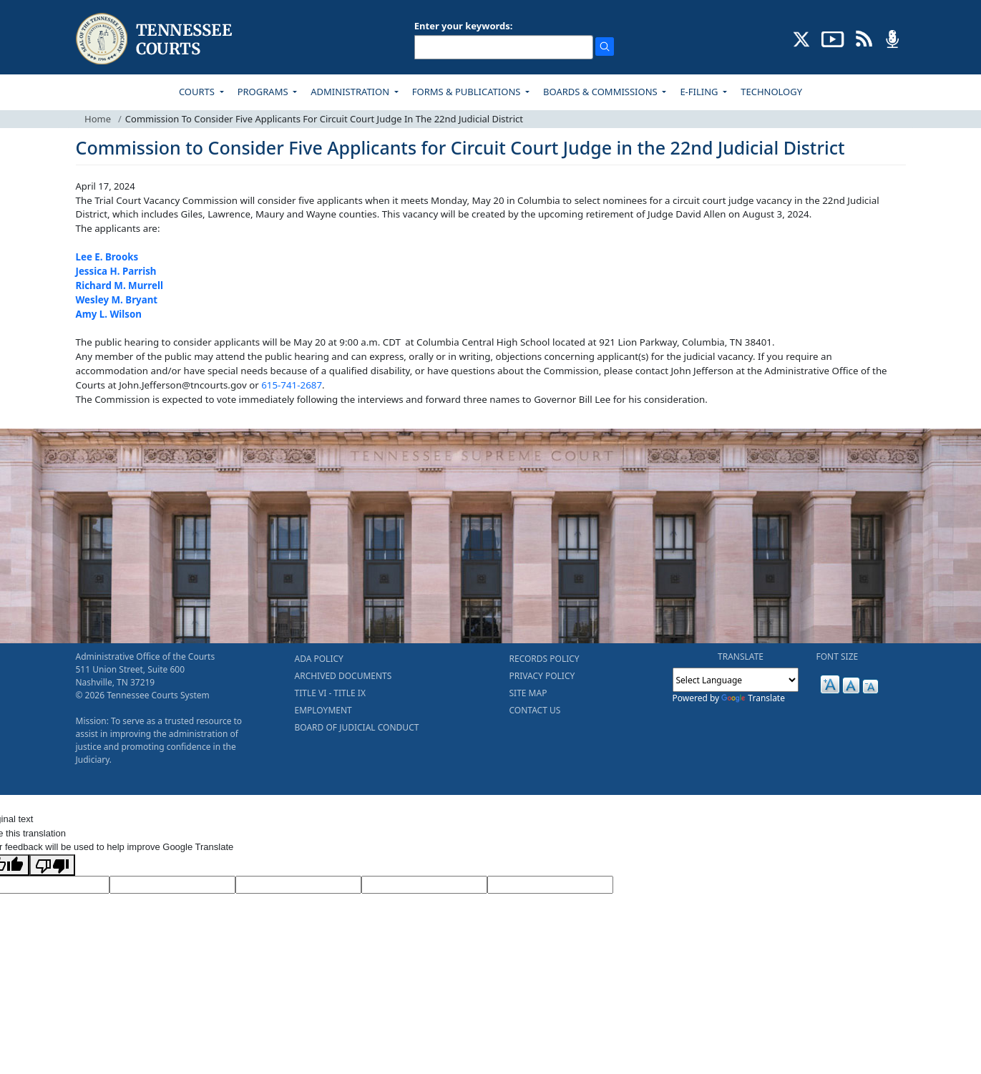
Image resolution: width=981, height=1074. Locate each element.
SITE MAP (528, 693)
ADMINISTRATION (351, 91)
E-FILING (700, 91)
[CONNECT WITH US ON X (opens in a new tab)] (802, 37)
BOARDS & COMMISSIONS (601, 91)
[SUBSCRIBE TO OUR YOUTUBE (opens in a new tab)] (832, 37)
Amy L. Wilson (109, 314)
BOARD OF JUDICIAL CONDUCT (357, 727)
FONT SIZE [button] (837, 656)
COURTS (198, 91)
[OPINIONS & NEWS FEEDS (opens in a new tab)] (864, 37)
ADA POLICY (319, 659)
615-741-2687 (291, 385)
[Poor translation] (52, 865)
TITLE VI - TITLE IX (330, 693)
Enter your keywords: (463, 25)
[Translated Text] (424, 885)
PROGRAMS (264, 91)
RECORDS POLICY (544, 659)
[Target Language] (172, 885)
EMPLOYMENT (323, 710)
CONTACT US (535, 710)
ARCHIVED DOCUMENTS (343, 676)
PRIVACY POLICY (542, 676)
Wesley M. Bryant (117, 299)
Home (97, 118)
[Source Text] (298, 885)
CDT (392, 342)
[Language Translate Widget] (736, 680)
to (527, 399)
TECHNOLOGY (771, 91)
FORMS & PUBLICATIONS (467, 91)
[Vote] (550, 885)
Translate (753, 698)
